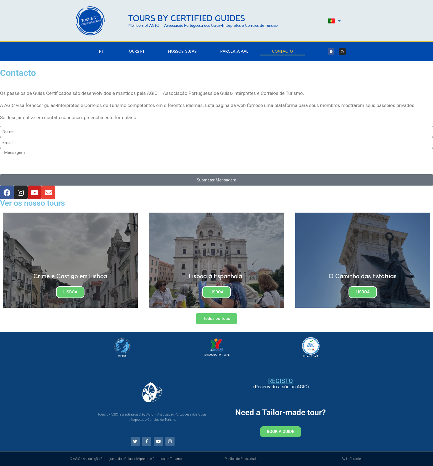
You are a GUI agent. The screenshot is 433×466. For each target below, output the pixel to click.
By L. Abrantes (352, 459)
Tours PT (135, 51)
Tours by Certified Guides (186, 18)
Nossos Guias (182, 51)
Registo (280, 380)
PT (101, 51)
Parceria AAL (234, 51)
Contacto (282, 51)
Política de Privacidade (241, 459)
